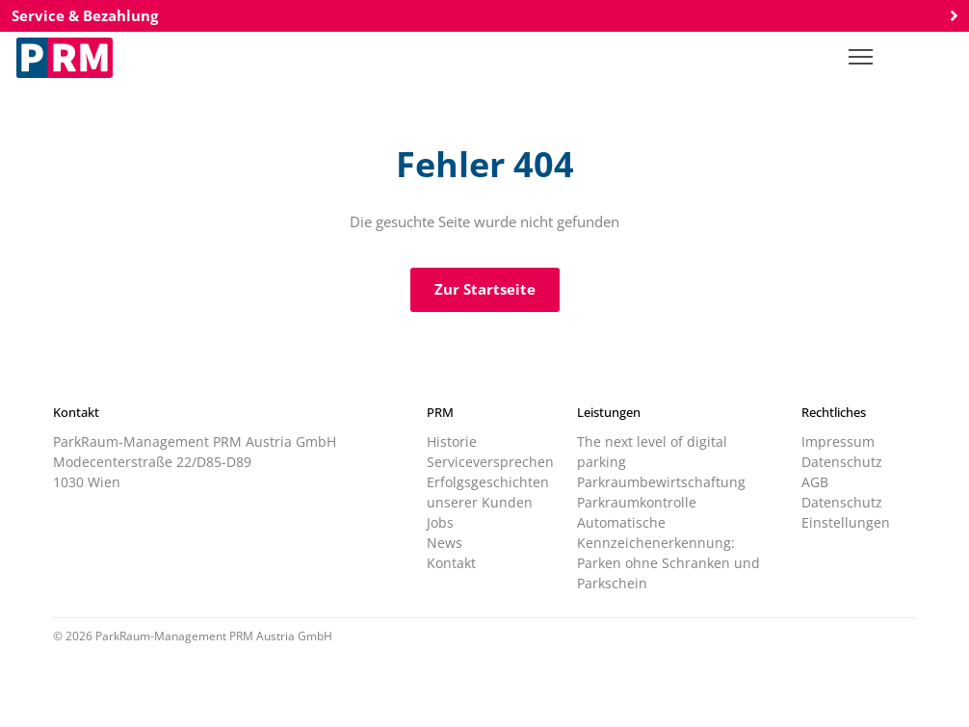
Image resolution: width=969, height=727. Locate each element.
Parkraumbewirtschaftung (661, 482)
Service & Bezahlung (484, 15)
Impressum (838, 441)
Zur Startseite (485, 289)
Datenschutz (841, 462)
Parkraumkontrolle (636, 502)
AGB (814, 482)
